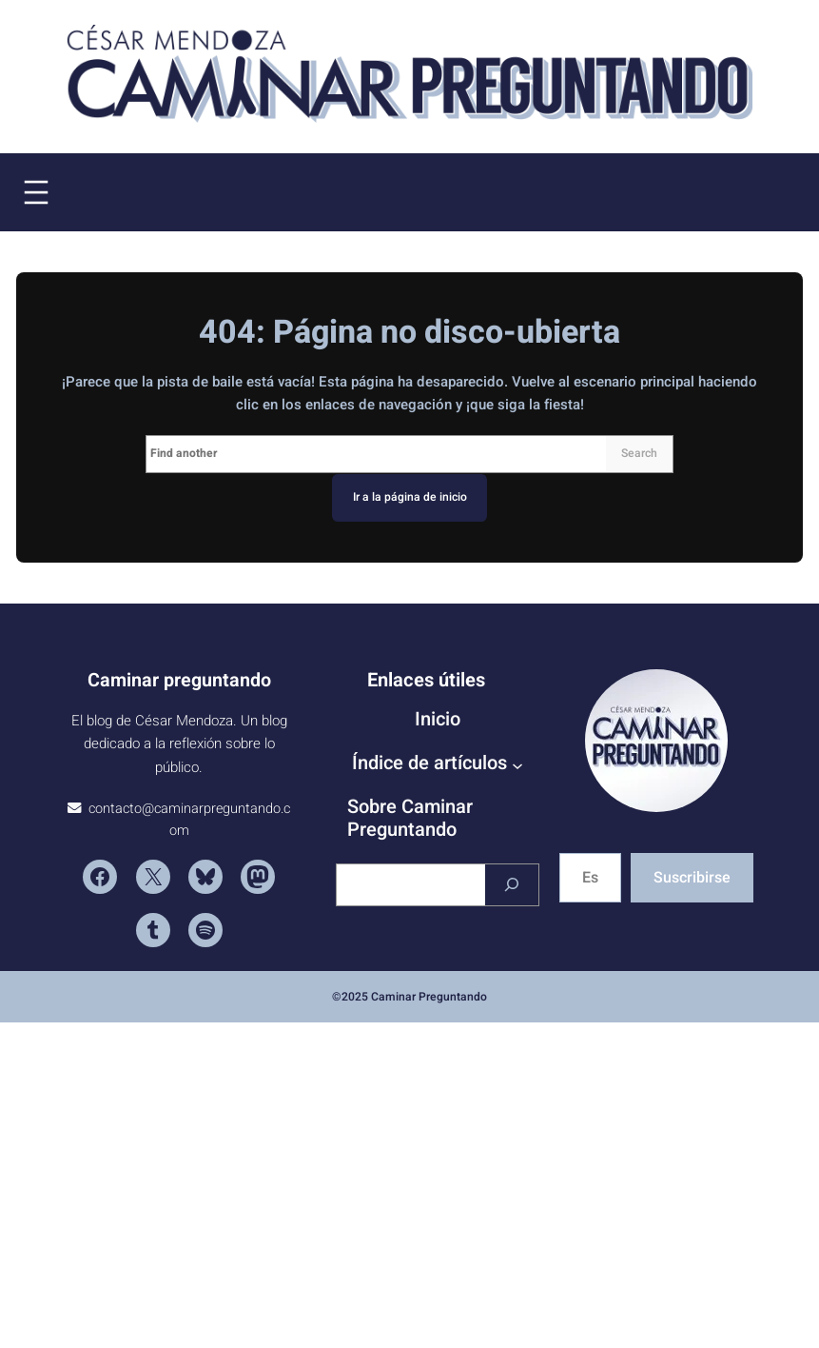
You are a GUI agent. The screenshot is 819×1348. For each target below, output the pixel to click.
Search (639, 453)
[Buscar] (511, 884)
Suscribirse (692, 877)
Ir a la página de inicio (410, 497)
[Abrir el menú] (36, 192)
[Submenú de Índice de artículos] (517, 765)
